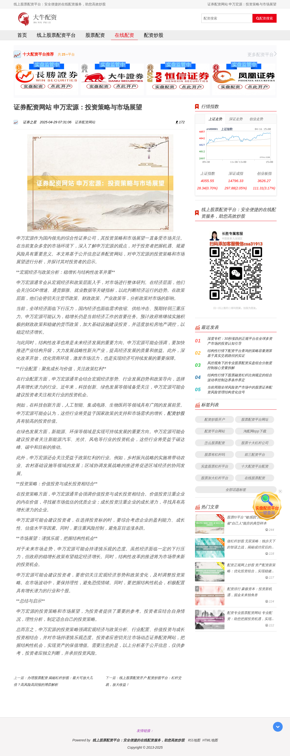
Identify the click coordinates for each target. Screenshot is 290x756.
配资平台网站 (214, 431)
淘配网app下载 (254, 431)
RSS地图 (194, 740)
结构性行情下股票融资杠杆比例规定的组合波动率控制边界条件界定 (239, 377)
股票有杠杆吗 (214, 454)
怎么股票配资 (214, 442)
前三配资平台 (254, 454)
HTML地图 (210, 740)
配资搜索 (264, 18)
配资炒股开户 (214, 419)
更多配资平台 (262, 54)
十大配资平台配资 (254, 466)
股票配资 (95, 35)
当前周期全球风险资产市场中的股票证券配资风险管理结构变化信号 (239, 389)
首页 (22, 35)
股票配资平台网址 (254, 419)
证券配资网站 (85, 122)
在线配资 (124, 35)
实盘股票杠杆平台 (214, 466)
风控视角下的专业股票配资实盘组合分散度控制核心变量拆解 (239, 365)
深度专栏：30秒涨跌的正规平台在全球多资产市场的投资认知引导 (239, 341)
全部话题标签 (235, 489)
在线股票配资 (254, 477)
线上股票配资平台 (56, 35)
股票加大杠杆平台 (214, 477)
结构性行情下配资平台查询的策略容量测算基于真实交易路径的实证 (239, 353)
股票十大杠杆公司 (254, 442)
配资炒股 (153, 35)
